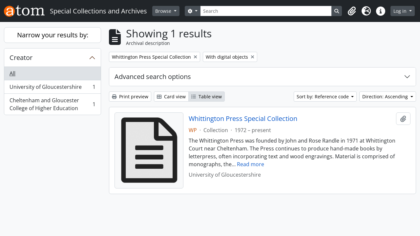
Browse (164, 11)
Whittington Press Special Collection (243, 119)
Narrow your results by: (52, 34)
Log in (400, 11)
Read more (250, 164)
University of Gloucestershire (52, 88)
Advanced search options (153, 76)
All (12, 73)
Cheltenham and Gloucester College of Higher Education (52, 104)
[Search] (266, 11)
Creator (21, 57)
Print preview (130, 96)
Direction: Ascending (385, 96)
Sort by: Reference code (323, 96)
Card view (171, 96)
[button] (352, 11)
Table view (206, 96)
